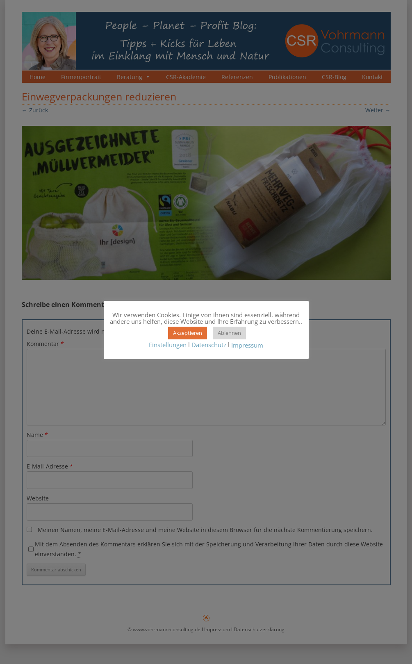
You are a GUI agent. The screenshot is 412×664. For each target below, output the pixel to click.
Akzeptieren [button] (187, 333)
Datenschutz (208, 345)
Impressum (247, 345)
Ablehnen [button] (229, 333)
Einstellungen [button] (168, 345)
